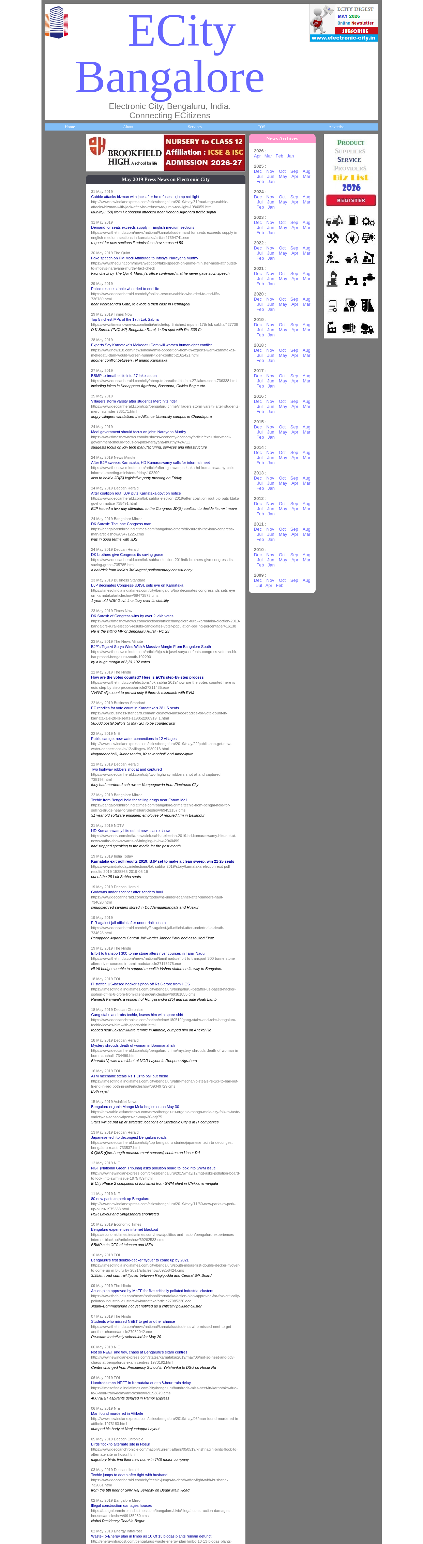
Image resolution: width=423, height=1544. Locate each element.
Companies (58, 321)
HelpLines (57, 492)
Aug (310, 171)
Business (56, 263)
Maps (53, 549)
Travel (54, 606)
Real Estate (58, 835)
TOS (261, 126)
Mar (271, 155)
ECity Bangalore (170, 53)
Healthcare (58, 435)
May (286, 176)
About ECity (59, 206)
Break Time (58, 949)
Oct (285, 171)
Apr (260, 155)
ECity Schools (60, 378)
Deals (53, 777)
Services (195, 126)
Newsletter (57, 663)
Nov (273, 171)
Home (70, 126)
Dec (261, 171)
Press (53, 1006)
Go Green (57, 720)
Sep (297, 171)
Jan (293, 155)
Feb (282, 155)
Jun (273, 176)
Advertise (337, 126)
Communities (60, 892)
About (128, 126)
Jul (263, 176)
